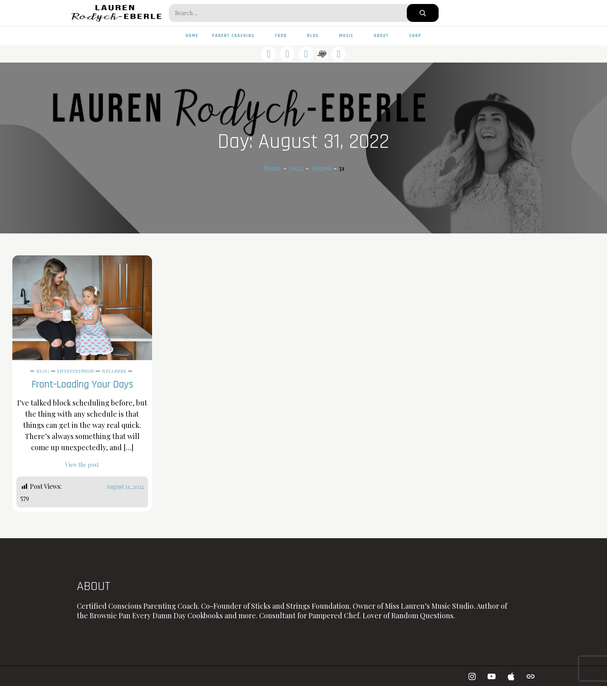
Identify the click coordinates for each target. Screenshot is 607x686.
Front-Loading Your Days (82, 384)
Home (192, 35)
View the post (82, 464)
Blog (316, 35)
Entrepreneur (75, 371)
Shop (415, 35)
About (385, 35)
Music (349, 35)
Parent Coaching (237, 35)
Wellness (113, 371)
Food (284, 35)
